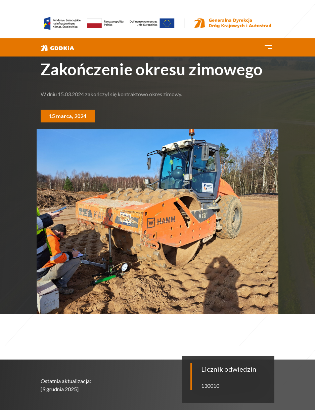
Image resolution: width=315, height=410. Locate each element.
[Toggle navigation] (268, 46)
